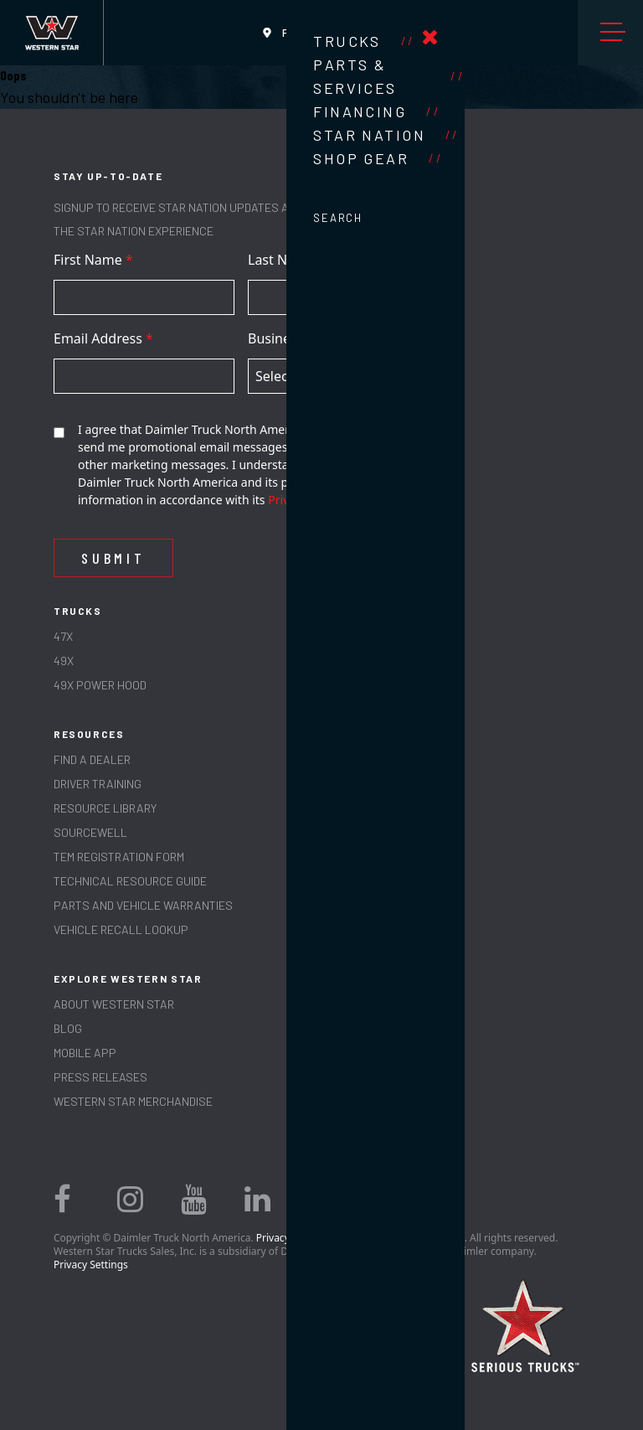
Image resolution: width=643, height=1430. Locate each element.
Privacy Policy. (306, 500)
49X (64, 660)
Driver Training (97, 784)
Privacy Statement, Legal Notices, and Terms (360, 1238)
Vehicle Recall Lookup (121, 929)
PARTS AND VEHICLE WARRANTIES (143, 905)
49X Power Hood (100, 685)
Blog (68, 1028)
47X (63, 636)
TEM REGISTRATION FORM (119, 856)
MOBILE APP (85, 1052)
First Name (93, 259)
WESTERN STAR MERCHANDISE (133, 1101)
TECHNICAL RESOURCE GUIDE (130, 881)
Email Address (103, 338)
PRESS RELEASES (100, 1077)
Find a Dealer (92, 759)
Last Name (287, 259)
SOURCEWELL (90, 832)
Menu (617, 32)
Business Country (308, 338)
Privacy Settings (91, 1264)
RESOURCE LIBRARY (105, 808)
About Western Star (114, 1004)
